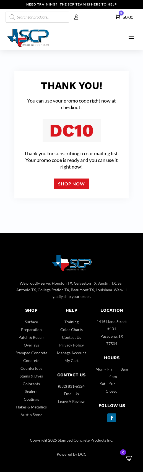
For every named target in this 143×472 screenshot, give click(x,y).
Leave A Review (71, 401)
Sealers (31, 391)
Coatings (31, 399)
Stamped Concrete (31, 352)
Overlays (31, 345)
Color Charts (71, 329)
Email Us (71, 393)
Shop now (71, 183)
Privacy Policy (71, 345)
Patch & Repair (31, 337)
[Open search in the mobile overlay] (37, 17)
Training (71, 321)
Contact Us (71, 337)
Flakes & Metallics (31, 407)
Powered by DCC (72, 454)
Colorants (31, 383)
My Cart (71, 360)
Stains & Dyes (31, 376)
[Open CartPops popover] (129, 458)
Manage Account (71, 352)
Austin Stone (31, 414)
